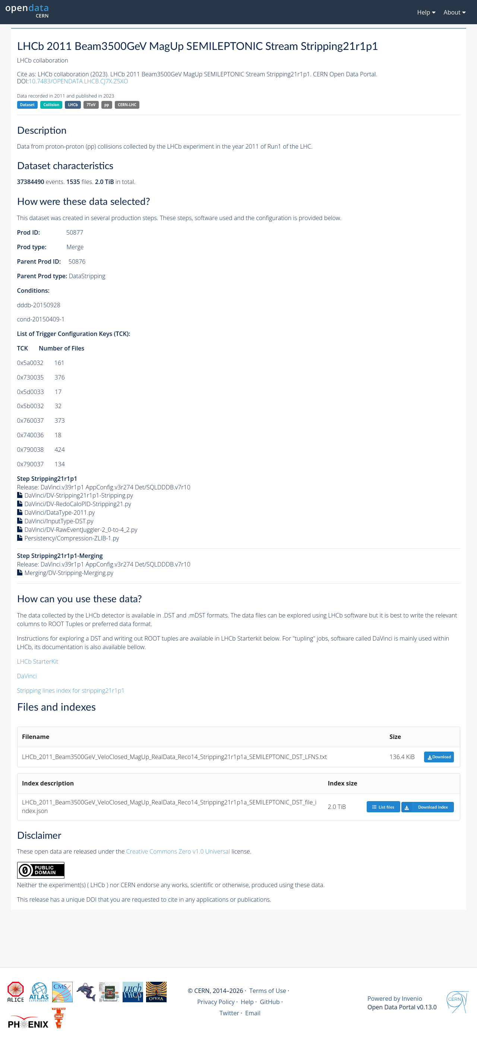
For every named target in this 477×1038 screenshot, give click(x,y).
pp (106, 104)
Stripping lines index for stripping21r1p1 (71, 690)
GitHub (269, 1002)
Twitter (229, 1013)
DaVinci (27, 676)
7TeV (90, 104)
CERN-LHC (127, 104)
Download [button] (439, 757)
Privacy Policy (216, 1002)
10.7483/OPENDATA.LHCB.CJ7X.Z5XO (78, 81)
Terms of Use (267, 991)
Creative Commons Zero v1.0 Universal (178, 851)
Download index (424, 807)
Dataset (27, 104)
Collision (52, 104)
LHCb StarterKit (38, 661)
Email (252, 1013)
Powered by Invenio (394, 998)
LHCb (73, 104)
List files (383, 806)
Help (247, 1002)
